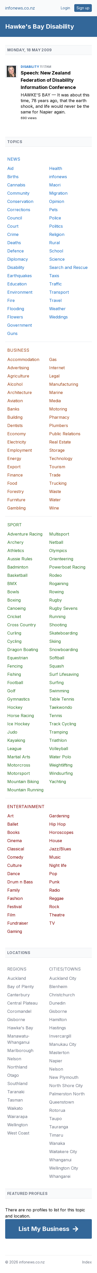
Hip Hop (57, 824)
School (56, 250)
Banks (13, 409)
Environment (19, 292)
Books (13, 832)
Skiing (55, 641)
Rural (54, 242)
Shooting (58, 624)
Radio (54, 890)
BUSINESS (18, 350)
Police (55, 217)
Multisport (59, 534)
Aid (10, 168)
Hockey (15, 707)
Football (15, 682)
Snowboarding (63, 649)
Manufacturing (63, 384)
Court (12, 226)
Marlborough (20, 1050)
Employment (19, 450)
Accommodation (23, 359)
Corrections (18, 209)
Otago (13, 1075)
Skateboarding (63, 633)
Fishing (14, 674)
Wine (54, 508)
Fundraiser (17, 923)
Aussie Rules (19, 558)
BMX (12, 583)
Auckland (16, 978)
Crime (13, 234)
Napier (55, 1060)
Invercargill (60, 1036)
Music (55, 857)
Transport (59, 292)
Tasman (15, 1100)
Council (14, 217)
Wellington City (63, 1168)
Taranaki (15, 1091)
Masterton (59, 1052)
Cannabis (16, 184)
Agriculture (18, 376)
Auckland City (62, 978)
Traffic (55, 283)
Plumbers (58, 425)
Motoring (58, 409)
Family (13, 890)
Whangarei (59, 1176)
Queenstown (61, 1102)
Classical (15, 848)
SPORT (14, 524)
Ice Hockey (18, 723)
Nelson (14, 1058)
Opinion (56, 201)
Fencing (15, 666)
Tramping (58, 732)
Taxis (54, 275)
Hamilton (58, 1019)
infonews (58, 176)
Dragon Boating (22, 649)
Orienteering (61, 558)
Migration (58, 193)
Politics (56, 226)
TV (52, 923)
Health (55, 168)
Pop (53, 873)
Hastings (57, 1027)
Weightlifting (60, 765)
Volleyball (58, 748)
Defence (15, 250)
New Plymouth (63, 1077)
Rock (54, 906)
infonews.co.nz (20, 8)
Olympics (58, 550)
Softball (56, 657)
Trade (55, 475)
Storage (57, 450)
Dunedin (57, 1003)
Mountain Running (25, 789)
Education (17, 283)
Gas (53, 359)
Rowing (56, 591)
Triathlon (58, 740)
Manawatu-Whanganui (18, 1039)
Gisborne (16, 1019)
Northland (17, 1067)
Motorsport (18, 773)
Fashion (15, 898)
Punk (54, 881)
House (55, 840)
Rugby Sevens (63, 608)
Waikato (15, 1108)
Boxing (14, 600)
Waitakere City (63, 1151)
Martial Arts (18, 756)
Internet (57, 367)
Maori (55, 184)
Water (55, 499)
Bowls (13, 591)
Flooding (15, 308)
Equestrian (17, 657)
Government (19, 325)
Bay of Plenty (20, 986)
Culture (14, 865)
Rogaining (58, 583)
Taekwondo (60, 707)
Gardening (59, 815)
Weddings (58, 316)
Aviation (15, 400)
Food (12, 483)
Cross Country (21, 624)
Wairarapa (17, 1116)
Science (57, 259)
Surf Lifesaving (64, 674)
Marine (56, 392)
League (14, 748)
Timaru (56, 1135)
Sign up (83, 8)
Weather (57, 308)
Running (57, 616)
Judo (12, 732)
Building (15, 417)
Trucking (57, 483)
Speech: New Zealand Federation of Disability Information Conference (48, 80)
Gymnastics (18, 699)
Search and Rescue (68, 267)
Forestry (15, 491)
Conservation (20, 201)
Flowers (15, 316)
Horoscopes (61, 832)
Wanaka (57, 1143)
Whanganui (60, 1159)
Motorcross (18, 765)
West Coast (18, 1133)
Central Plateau (22, 1003)
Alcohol (15, 384)
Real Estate (60, 442)
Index (87, 1262)
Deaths (14, 242)
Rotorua (57, 1110)
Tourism (57, 466)
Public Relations (64, 433)
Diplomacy (17, 259)
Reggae (56, 898)
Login (65, 8)
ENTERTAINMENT (25, 806)
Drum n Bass (20, 881)
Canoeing (16, 608)
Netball (56, 542)
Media (55, 400)
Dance (13, 873)
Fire (11, 300)
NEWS (13, 159)
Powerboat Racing (67, 567)
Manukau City (62, 1044)
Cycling (14, 641)
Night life (57, 865)
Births (13, 176)
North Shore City (66, 1085)
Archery (15, 542)
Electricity (16, 442)
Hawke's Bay (36, 94)
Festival (14, 906)
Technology (60, 458)
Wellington (17, 1124)
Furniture (16, 499)
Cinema (14, 840)
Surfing (56, 682)
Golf (11, 690)
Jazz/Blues (60, 848)
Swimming (59, 690)
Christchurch (62, 994)
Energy (14, 458)
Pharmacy (59, 417)
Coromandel (19, 1011)
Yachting (57, 781)
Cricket (14, 616)
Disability (30, 67)
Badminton (17, 567)
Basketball (17, 575)
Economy (16, 433)
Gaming (14, 931)
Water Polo (60, 756)
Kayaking (16, 740)
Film (11, 914)
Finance (15, 475)
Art (10, 815)
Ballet (12, 824)
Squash (56, 666)
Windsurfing (61, 773)
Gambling (16, 508)
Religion (56, 234)
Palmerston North (67, 1093)
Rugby (55, 600)
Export (13, 466)
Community (18, 193)
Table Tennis (61, 699)
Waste (55, 491)
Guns (12, 333)
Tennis (55, 715)
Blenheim (58, 986)
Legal (54, 376)
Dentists (15, 425)
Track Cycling (62, 723)
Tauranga (58, 1126)
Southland (17, 1083)
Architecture (19, 392)
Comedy (15, 857)
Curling (14, 633)
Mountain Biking (23, 781)
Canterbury (18, 994)
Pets (53, 209)
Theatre (57, 914)
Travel (55, 300)
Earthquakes (19, 275)
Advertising (18, 367)
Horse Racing (20, 715)
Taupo (55, 1118)
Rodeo (55, 575)
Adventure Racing (24, 534)
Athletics (15, 550)
